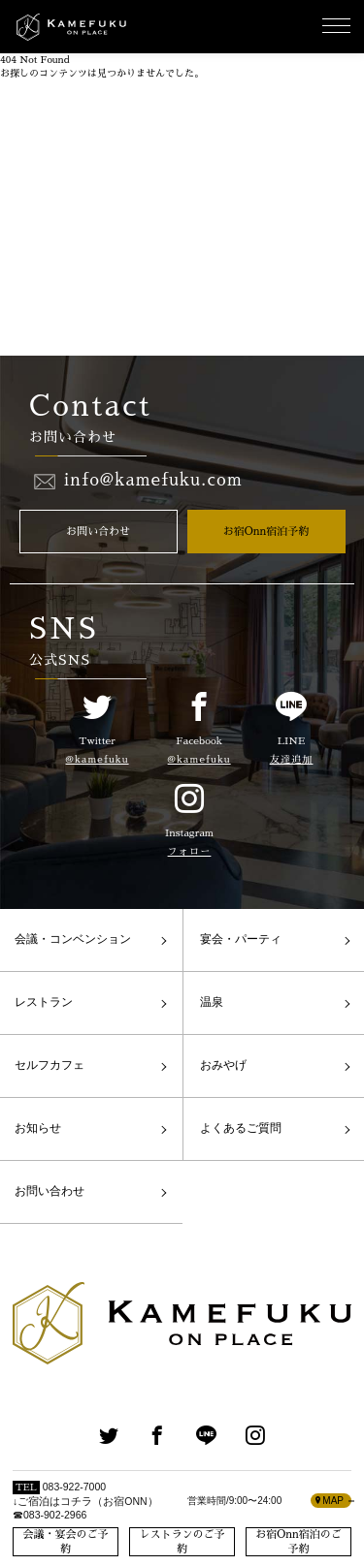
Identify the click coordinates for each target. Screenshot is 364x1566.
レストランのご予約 (182, 1541)
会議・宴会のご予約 (66, 1541)
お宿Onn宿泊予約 (266, 531)
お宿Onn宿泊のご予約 (298, 1541)
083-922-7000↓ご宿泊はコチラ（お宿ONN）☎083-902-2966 (85, 1501)
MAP (329, 1500)
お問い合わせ (98, 531)
